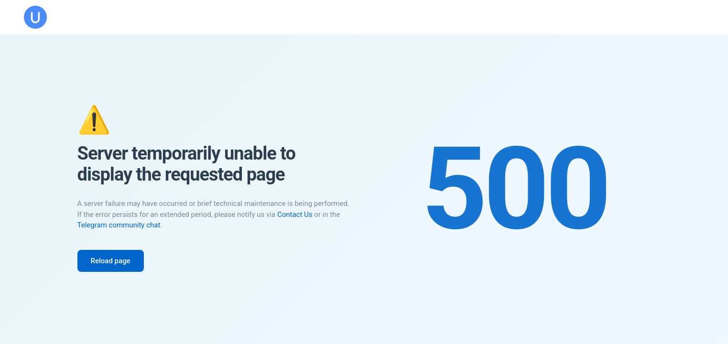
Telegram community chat (119, 225)
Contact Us (295, 214)
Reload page (110, 261)
